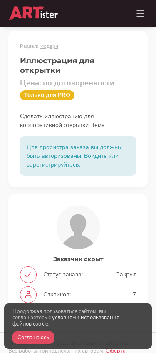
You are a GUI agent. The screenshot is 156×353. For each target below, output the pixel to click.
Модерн (49, 46)
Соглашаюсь (33, 337)
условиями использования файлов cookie (65, 321)
